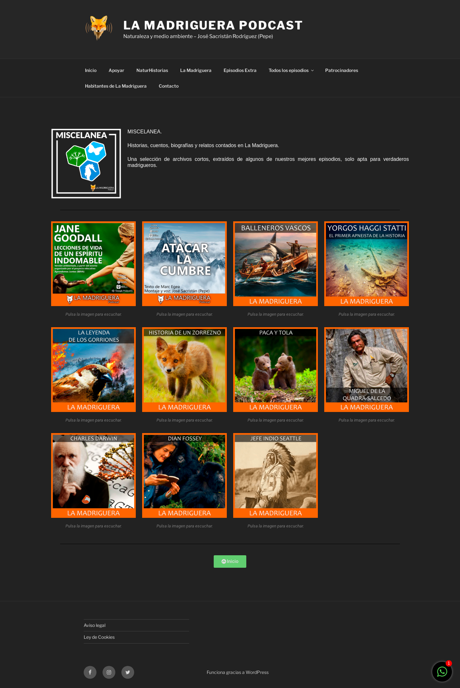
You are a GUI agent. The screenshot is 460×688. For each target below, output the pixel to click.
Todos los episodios (292, 70)
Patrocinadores (341, 70)
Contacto (169, 86)
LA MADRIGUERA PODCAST (213, 25)
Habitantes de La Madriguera (116, 86)
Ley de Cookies (99, 637)
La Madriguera (195, 70)
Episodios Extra (240, 70)
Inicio (90, 70)
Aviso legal (94, 625)
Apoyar (116, 70)
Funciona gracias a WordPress (238, 672)
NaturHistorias (152, 70)
